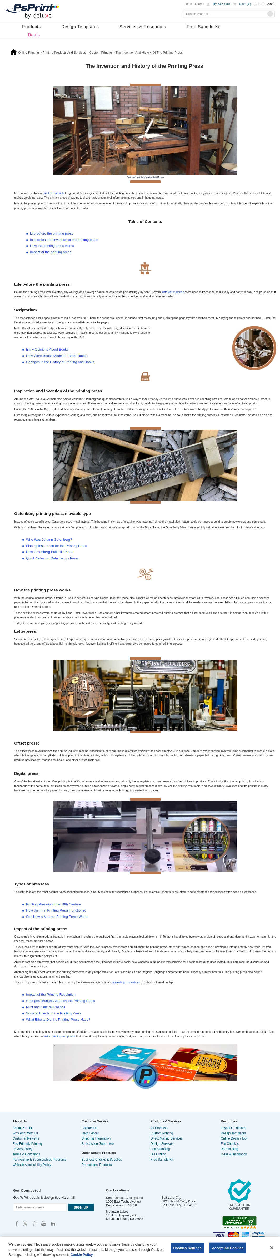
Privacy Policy (22, 1149)
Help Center (90, 1133)
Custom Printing (162, 1133)
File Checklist (230, 1144)
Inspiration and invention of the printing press (64, 240)
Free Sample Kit (204, 26)
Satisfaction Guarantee (98, 1144)
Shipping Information (96, 1138)
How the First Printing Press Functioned (56, 910)
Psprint (16, 1223)
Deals (34, 35)
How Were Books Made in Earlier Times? (57, 356)
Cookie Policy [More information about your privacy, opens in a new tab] (82, 1255)
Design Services (162, 1144)
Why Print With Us (25, 1133)
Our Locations (117, 1190)
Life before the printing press (51, 233)
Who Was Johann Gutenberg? (49, 540)
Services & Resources (142, 26)
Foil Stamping (160, 1149)
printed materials (54, 193)
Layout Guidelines (233, 1128)
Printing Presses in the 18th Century (53, 904)
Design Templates (80, 26)
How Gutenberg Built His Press (49, 552)
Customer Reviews (26, 1138)
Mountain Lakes (117, 1211)
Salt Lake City (171, 1198)
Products (31, 26)
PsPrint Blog (229, 1149)
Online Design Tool (234, 1138)
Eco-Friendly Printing (27, 1144)
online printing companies (59, 1036)
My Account (221, 4)
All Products (159, 1128)
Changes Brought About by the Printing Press (60, 1001)
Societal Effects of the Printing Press (53, 1013)
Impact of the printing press (50, 252)
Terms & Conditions (26, 1154)
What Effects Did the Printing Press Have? (58, 1019)
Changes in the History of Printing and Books (60, 362)
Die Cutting (158, 1154)
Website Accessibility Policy (32, 1165)
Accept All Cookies (227, 1248)
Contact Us (89, 1128)
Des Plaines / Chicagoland (124, 1198)
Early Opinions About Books (47, 349)
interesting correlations (126, 982)
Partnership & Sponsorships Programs (39, 1159)
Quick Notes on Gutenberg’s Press (52, 558)
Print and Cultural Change (46, 1007)
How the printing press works (52, 246)
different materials (173, 292)
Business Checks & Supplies (102, 1159)
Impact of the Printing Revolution (51, 994)
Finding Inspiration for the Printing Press (56, 546)
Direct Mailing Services (167, 1138)
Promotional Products (97, 1165)
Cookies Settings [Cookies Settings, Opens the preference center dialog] (187, 1248)
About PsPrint (22, 1128)
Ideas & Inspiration (234, 1154)
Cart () (245, 4)
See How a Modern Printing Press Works (57, 917)
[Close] (271, 1248)
